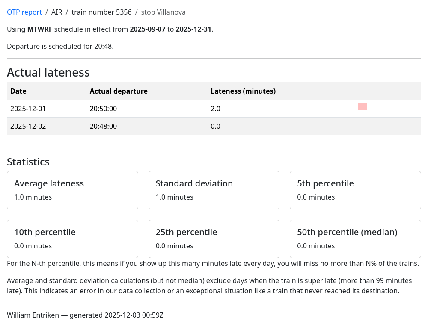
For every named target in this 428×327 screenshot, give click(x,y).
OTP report (24, 12)
